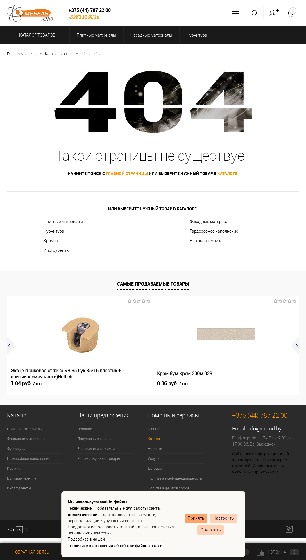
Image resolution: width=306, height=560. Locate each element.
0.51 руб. (221, 383)
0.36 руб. (123, 383)
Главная (154, 429)
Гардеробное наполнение (214, 231)
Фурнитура (54, 231)
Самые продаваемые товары (153, 284)
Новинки (84, 429)
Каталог (154, 439)
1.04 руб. (26, 383)
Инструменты (57, 250)
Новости (155, 448)
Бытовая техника (206, 240)
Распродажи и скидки (96, 448)
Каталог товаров (36, 35)
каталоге (227, 173)
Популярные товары (94, 439)
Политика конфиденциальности (175, 478)
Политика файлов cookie (168, 488)
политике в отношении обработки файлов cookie (116, 545)
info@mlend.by (264, 429)
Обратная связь (84, 16)
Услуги (153, 458)
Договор (155, 468)
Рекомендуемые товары (98, 458)
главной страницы (127, 173)
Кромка (51, 240)
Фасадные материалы (211, 221)
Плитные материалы (63, 221)
